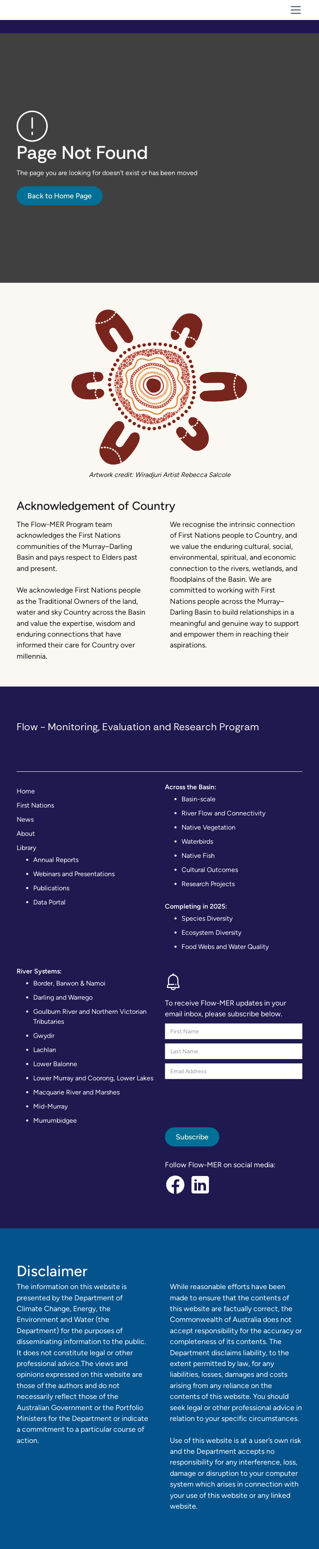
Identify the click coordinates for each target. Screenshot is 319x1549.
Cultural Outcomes (210, 870)
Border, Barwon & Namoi (69, 983)
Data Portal (49, 902)
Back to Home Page (59, 195)
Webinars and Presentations (74, 874)
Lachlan (44, 1050)
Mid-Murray (50, 1106)
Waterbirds (197, 841)
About (26, 833)
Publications (51, 888)
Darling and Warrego (63, 997)
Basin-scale (199, 799)
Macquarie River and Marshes (76, 1092)
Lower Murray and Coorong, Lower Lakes (93, 1078)
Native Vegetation (209, 827)
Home (26, 791)
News (25, 819)
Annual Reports (56, 860)
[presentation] (228, 1099)
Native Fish (198, 856)
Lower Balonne (55, 1064)
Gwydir (43, 1036)
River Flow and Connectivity (223, 813)
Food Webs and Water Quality (225, 947)
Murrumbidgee (55, 1120)
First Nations (35, 805)
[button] (294, 10)
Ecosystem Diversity (211, 932)
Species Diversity (207, 918)
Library (26, 848)
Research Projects (208, 884)
